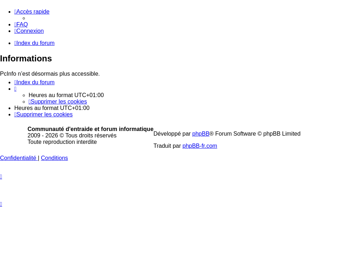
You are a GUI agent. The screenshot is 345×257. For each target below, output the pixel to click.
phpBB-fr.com (200, 146)
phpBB (201, 134)
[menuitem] (21, 24)
